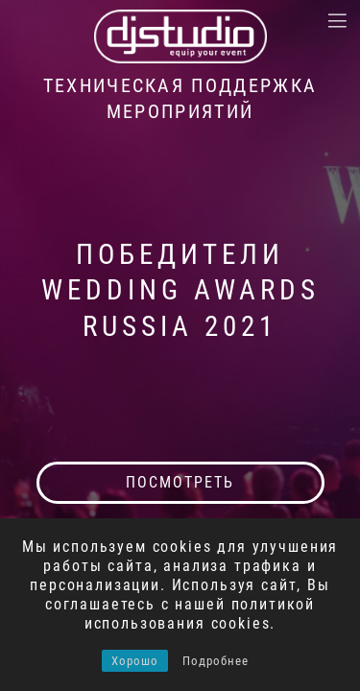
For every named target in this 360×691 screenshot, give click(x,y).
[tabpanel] (180, 345)
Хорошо (134, 661)
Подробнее (215, 661)
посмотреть (180, 482)
